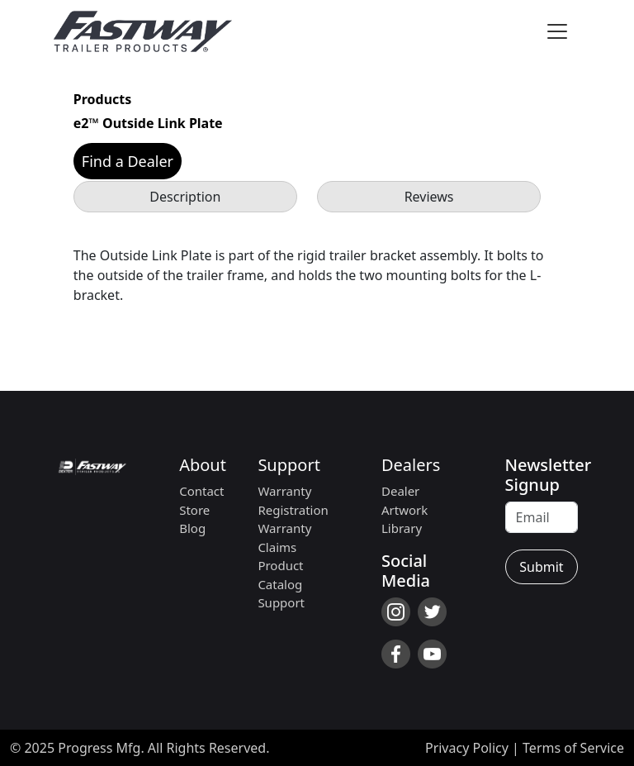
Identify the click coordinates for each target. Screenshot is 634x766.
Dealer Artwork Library (404, 509)
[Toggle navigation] (557, 31)
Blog (192, 528)
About (202, 465)
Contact (201, 491)
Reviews (429, 197)
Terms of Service (573, 748)
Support (289, 465)
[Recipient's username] (542, 517)
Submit (541, 567)
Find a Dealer (127, 161)
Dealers (410, 465)
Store (194, 510)
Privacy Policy (467, 748)
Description (184, 197)
